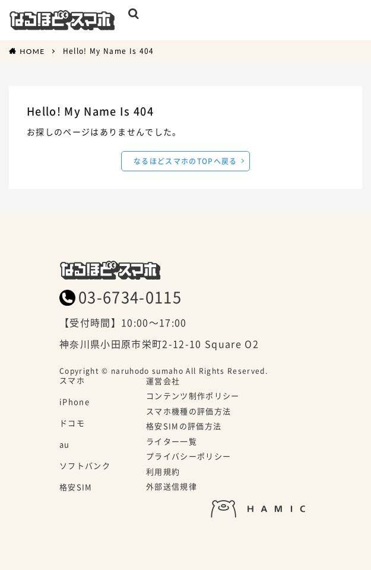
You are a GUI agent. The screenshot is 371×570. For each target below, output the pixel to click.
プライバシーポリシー (188, 457)
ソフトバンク (84, 466)
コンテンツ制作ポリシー (193, 396)
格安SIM (76, 487)
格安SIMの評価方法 (183, 426)
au (64, 445)
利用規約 (163, 472)
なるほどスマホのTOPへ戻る (185, 161)
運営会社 (163, 381)
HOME (32, 51)
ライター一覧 (171, 442)
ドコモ (72, 423)
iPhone (74, 402)
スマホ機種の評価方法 (188, 412)
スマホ (72, 381)
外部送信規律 (171, 487)
